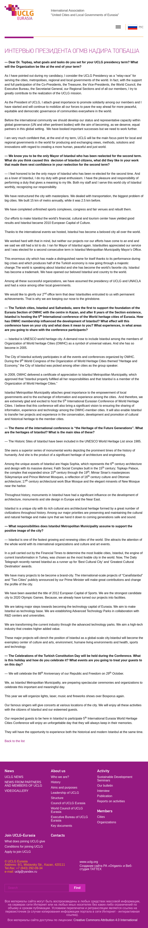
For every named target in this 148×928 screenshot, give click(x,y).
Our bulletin (105, 785)
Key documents (61, 825)
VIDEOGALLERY (16, 790)
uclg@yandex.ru (26, 871)
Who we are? (60, 777)
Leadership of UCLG (65, 792)
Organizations (106, 822)
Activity (103, 771)
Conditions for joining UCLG (24, 846)
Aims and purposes (64, 787)
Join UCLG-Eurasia (20, 835)
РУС (141, 27)
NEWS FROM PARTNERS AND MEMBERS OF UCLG (23, 783)
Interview (103, 790)
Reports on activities (111, 801)
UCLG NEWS (14, 777)
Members (104, 811)
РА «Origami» (112, 865)
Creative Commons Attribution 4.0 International (105, 920)
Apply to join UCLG (18, 851)
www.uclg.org (89, 861)
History (56, 782)
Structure (57, 798)
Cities (101, 816)
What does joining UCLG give (25, 841)
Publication (104, 796)
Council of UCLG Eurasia (68, 803)
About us (58, 771)
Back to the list (15, 741)
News (9, 771)
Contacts (58, 835)
